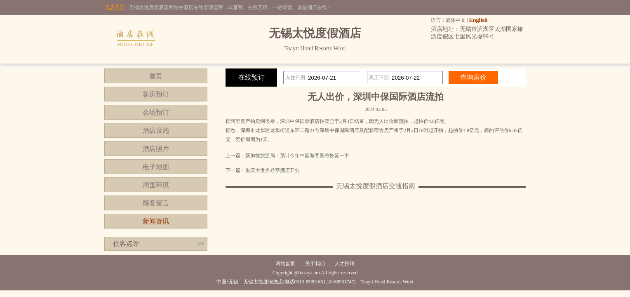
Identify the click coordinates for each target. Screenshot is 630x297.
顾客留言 (156, 203)
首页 (155, 76)
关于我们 (315, 263)
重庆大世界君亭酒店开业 (272, 170)
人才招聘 (345, 263)
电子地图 (156, 166)
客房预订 (156, 94)
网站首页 (285, 263)
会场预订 (156, 112)
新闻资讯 (156, 221)
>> (201, 243)
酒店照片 (156, 148)
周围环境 (156, 185)
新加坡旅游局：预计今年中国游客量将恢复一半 (297, 155)
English (478, 20)
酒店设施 (156, 130)
